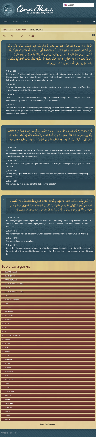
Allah (12, 30)
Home (5, 21)
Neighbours (9, 379)
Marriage (8, 359)
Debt (6, 328)
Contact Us (27, 21)
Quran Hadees (9, 433)
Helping (7, 347)
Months (8, 367)
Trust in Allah (20, 30)
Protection (9, 391)
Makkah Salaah (11, 280)
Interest (8, 351)
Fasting (7, 340)
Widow (7, 419)
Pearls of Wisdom (12, 300)
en (93, 35)
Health (7, 344)
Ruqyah (7, 411)
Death (7, 324)
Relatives (8, 407)
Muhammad (9, 371)
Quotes (7, 395)
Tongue (7, 415)
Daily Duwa (9, 316)
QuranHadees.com (48, 424)
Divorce (8, 332)
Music (7, 375)
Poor (7, 383)
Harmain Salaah (11, 272)
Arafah (7, 288)
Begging (8, 308)
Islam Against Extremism (14, 284)
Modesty (8, 363)
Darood (8, 320)
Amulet (7, 296)
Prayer (7, 387)
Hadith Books (10, 276)
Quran (15, 21)
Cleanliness (9, 312)
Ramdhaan (9, 403)
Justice (7, 355)
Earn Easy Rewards (12, 336)
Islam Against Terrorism (14, 292)
